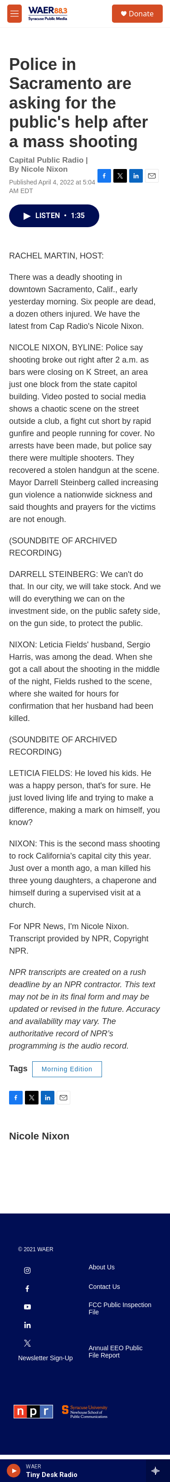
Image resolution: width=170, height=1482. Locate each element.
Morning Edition (67, 1078)
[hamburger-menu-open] (14, 14)
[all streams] (158, 1470)
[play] (13, 1470)
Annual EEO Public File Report (116, 1379)
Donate (141, 14)
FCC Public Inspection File (120, 1336)
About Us (102, 1294)
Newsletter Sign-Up (45, 1385)
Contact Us (104, 1314)
